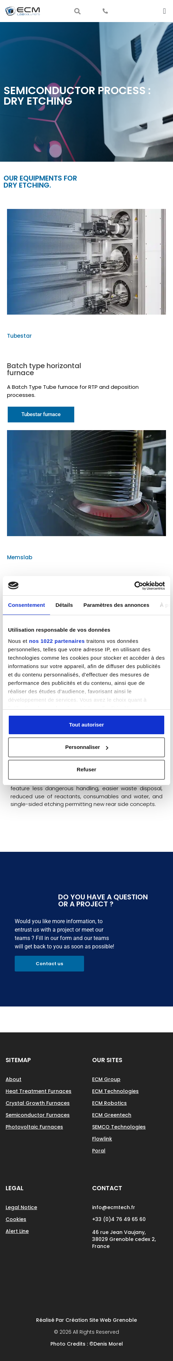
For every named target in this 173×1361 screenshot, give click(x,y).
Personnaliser (86, 747)
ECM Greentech (111, 1114)
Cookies (16, 1219)
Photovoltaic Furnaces (34, 1126)
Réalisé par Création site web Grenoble (86, 1320)
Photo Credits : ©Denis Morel (86, 1343)
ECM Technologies (115, 1091)
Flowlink (102, 1138)
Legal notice (21, 1207)
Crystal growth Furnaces (38, 1103)
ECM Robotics (109, 1103)
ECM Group (106, 1079)
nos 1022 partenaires (57, 641)
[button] (77, 11)
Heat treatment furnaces (38, 1091)
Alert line (17, 1231)
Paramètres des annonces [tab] (116, 605)
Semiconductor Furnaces (38, 1114)
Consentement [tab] (26, 605)
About (13, 1079)
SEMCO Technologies (119, 1126)
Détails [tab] (64, 605)
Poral (98, 1150)
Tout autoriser (86, 725)
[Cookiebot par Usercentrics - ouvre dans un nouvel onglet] (134, 585)
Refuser (86, 769)
